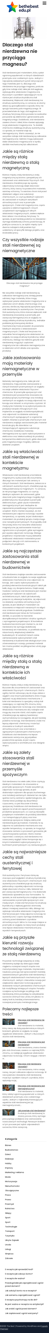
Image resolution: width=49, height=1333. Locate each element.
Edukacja (9, 1158)
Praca (8, 1195)
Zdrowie (9, 1258)
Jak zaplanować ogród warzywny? (21, 1313)
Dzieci (8, 1154)
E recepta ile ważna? (15, 1278)
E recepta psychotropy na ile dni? (21, 1299)
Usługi (8, 1249)
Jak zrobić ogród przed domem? (21, 1308)
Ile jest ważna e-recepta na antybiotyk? (24, 1304)
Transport (10, 1231)
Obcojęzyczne (12, 1190)
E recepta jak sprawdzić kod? (19, 1269)
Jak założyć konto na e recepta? (21, 1290)
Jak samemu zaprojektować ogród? (22, 1295)
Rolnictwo (10, 1208)
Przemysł (9, 1204)
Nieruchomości (12, 1186)
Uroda (8, 1244)
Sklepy (8, 1213)
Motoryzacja (11, 1181)
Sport (7, 1217)
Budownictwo (11, 1149)
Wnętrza (9, 1253)
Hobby (8, 1163)
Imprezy (9, 1167)
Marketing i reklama (14, 1172)
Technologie (11, 1226)
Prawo (8, 1199)
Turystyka (9, 1235)
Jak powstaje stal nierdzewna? (31, 1110)
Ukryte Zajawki (12, 1240)
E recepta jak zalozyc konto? (19, 1273)
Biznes (8, 1145)
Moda (8, 1177)
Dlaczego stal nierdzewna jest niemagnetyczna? (31, 1087)
